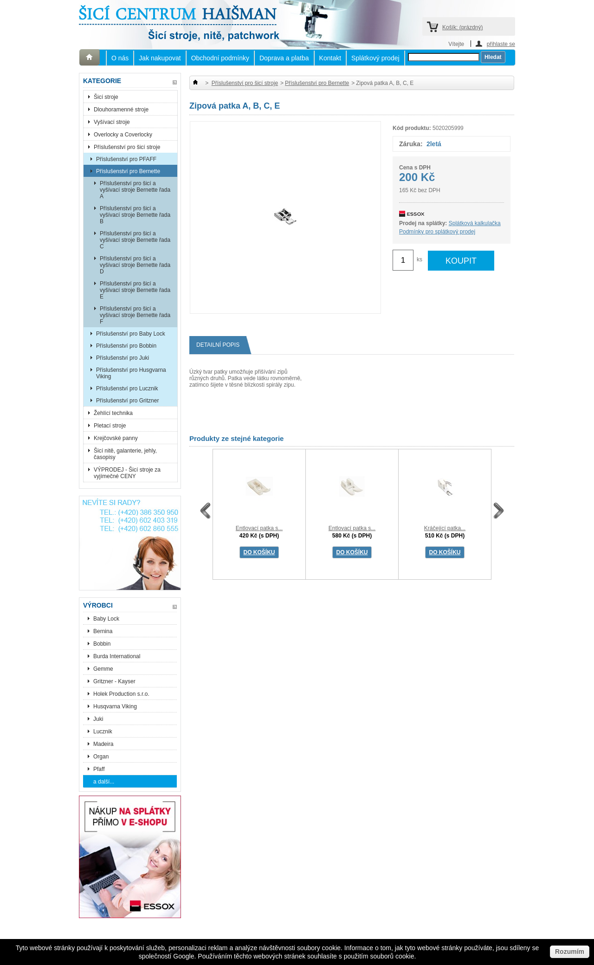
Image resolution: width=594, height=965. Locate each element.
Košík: (462, 27)
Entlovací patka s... (259, 528)
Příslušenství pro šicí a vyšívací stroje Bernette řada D (135, 265)
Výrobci (98, 605)
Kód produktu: (412, 128)
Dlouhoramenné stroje (121, 109)
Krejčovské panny (116, 438)
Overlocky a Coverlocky (123, 134)
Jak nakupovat (160, 58)
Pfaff (98, 769)
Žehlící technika (113, 413)
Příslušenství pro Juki (122, 358)
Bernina (102, 631)
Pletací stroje (110, 425)
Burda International (117, 656)
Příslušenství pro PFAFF (126, 159)
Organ (101, 756)
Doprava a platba (284, 58)
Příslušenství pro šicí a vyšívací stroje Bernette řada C (135, 240)
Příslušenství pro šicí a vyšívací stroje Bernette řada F (135, 315)
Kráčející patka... (444, 528)
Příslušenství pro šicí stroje (127, 147)
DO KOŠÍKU (259, 552)
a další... (103, 781)
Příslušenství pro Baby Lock (130, 333)
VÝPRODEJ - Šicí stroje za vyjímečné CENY (127, 472)
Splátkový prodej (375, 58)
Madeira (103, 744)
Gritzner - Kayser (114, 681)
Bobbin (101, 644)
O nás (120, 58)
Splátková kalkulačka (475, 223)
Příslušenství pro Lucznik (127, 388)
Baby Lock (106, 618)
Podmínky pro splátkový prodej (437, 231)
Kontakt (330, 58)
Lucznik (102, 731)
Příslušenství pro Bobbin (126, 346)
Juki (98, 719)
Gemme (103, 669)
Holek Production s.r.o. (121, 694)
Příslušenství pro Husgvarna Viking (131, 373)
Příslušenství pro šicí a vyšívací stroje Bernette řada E (135, 290)
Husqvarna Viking (115, 706)
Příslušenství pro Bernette (128, 171)
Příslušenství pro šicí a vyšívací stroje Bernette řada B (135, 215)
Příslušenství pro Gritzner (127, 400)
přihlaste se (501, 44)
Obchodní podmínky (220, 58)
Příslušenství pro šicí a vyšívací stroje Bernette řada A (135, 190)
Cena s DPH (415, 167)
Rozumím (569, 951)
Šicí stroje (106, 97)
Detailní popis (221, 345)
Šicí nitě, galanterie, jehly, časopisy (125, 453)
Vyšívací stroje (112, 122)
